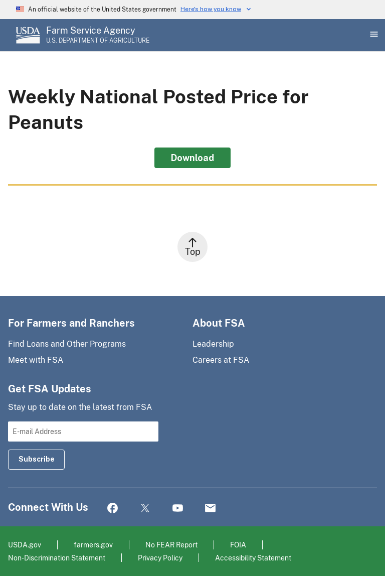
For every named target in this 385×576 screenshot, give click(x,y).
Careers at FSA (220, 360)
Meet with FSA (35, 360)
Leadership (213, 344)
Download (192, 158)
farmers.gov (93, 544)
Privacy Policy (160, 557)
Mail (210, 508)
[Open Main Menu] (373, 35)
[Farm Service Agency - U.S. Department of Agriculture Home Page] (97, 35)
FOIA (238, 544)
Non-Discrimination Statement (56, 557)
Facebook (112, 508)
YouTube (177, 508)
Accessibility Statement (253, 557)
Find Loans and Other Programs (67, 344)
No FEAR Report (171, 544)
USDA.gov (24, 544)
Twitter (145, 508)
